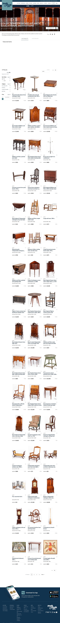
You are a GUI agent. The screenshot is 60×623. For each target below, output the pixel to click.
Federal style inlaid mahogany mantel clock (33, 497)
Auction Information (35, 38)
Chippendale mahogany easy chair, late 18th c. (34, 466)
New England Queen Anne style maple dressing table (34, 157)
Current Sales (5, 606)
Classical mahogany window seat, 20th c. (17, 466)
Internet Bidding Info (19, 612)
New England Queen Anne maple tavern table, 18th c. (34, 311)
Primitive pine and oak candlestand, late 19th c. (34, 95)
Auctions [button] (18, 3)
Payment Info (19, 613)
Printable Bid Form (19, 609)
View (53, 70)
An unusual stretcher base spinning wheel (34, 528)
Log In (53, 3)
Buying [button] (27, 3)
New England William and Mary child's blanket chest (49, 188)
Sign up (49, 3)
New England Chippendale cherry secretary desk (18, 435)
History (39, 606)
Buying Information (19, 607)
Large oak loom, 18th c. (49, 218)
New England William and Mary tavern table (18, 126)
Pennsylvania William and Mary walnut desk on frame (50, 126)
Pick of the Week (33, 610)
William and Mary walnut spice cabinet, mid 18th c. (34, 126)
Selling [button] (30, 3)
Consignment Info (26, 607)
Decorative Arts (4, 85)
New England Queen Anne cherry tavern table (34, 373)
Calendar (34, 3)
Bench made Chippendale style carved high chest (34, 342)
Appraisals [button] (23, 3)
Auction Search (5, 609)
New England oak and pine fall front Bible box (49, 95)
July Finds (3, 91)
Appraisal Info (12, 606)
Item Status (4, 77)
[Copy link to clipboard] (48, 34)
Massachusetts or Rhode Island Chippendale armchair (18, 405)
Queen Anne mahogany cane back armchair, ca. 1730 (33, 189)
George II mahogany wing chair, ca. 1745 (34, 435)
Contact (45, 3)
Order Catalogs (5, 610)
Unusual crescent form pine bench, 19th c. (19, 188)
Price (3, 94)
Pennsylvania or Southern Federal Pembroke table (49, 404)
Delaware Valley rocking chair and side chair (34, 250)
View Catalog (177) (50, 28)
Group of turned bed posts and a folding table (34, 559)
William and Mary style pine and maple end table (49, 342)
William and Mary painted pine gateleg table (18, 281)
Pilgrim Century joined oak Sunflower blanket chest (18, 311)
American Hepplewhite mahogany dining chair (49, 435)
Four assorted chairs (17, 496)
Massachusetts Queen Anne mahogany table (19, 95)
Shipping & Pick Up (19, 615)
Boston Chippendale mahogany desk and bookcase (48, 498)
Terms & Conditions (18, 620)
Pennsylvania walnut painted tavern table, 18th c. (49, 374)
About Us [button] (41, 3)
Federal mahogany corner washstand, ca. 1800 (34, 281)
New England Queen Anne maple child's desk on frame (34, 404)
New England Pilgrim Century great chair (48, 311)
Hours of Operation (39, 612)
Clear (9, 77)
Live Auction (5, 21)
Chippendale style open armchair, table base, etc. (49, 466)
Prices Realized (26, 611)
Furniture (3, 87)
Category (3, 84)
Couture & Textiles (5, 89)
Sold (6, 80)
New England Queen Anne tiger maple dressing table (18, 373)
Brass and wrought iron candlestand (49, 157)
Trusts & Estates (12, 609)
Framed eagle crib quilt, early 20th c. (49, 559)
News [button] (38, 3)
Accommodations (40, 610)
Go (2, 98)
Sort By (48, 69)
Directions (39, 609)
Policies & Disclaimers (18, 618)
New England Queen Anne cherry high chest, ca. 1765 (50, 281)
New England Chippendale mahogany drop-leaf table (18, 219)
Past (6, 78)
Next (42, 574)
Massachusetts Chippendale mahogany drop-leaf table (18, 251)
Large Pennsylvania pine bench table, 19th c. (49, 250)
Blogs (32, 609)
